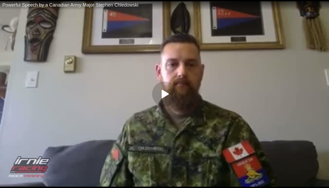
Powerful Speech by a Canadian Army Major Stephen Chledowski (70, 5)
